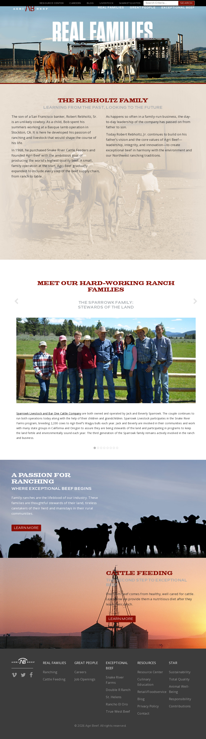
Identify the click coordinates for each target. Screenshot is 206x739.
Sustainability (179, 672)
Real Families (111, 13)
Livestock (107, 3)
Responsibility (180, 699)
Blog (90, 3)
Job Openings (84, 679)
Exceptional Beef (178, 13)
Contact (143, 713)
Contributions (180, 706)
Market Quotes (130, 3)
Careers (75, 3)
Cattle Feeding (54, 679)
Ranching (50, 672)
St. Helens (113, 697)
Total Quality (179, 679)
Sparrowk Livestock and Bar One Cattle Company (48, 413)
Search (186, 3)
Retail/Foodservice (151, 691)
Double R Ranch (118, 689)
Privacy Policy (148, 706)
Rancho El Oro (117, 704)
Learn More (26, 528)
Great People (143, 13)
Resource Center (52, 3)
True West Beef (118, 711)
